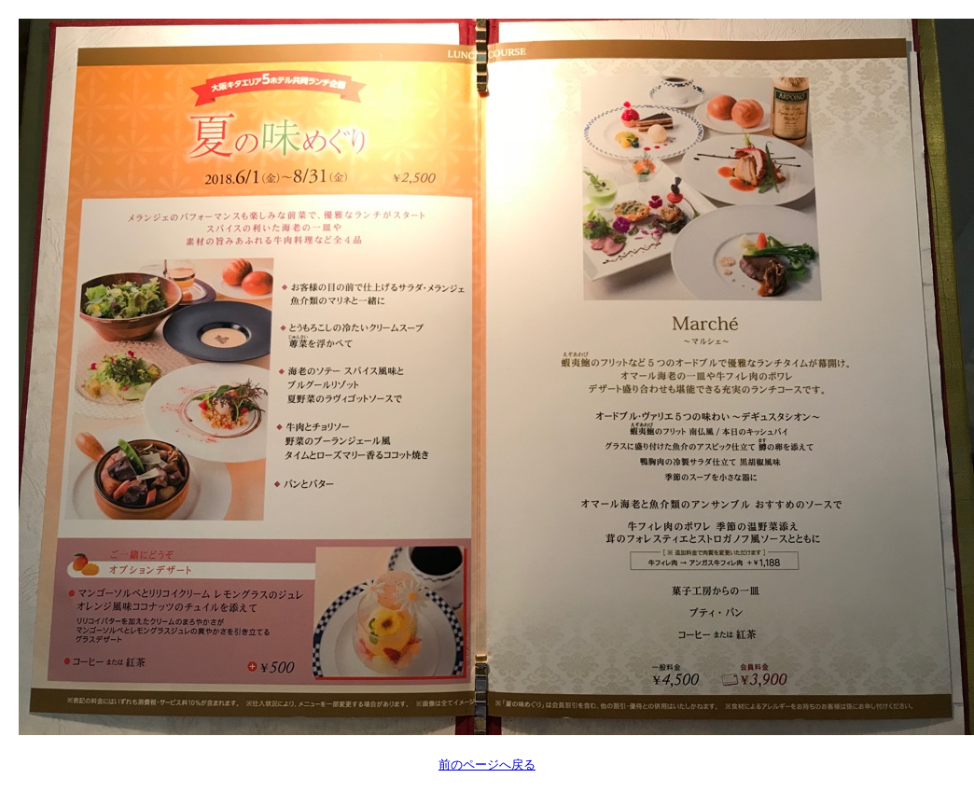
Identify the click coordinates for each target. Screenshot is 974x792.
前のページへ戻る (487, 764)
